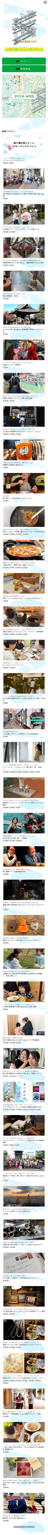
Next (43, 96)
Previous (5, 96)
